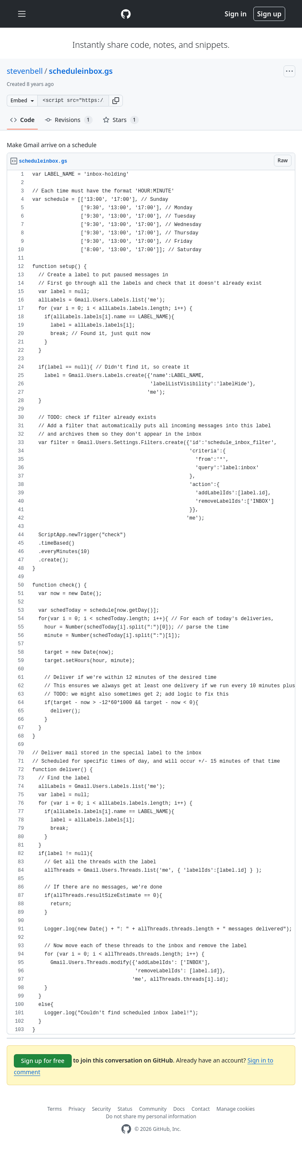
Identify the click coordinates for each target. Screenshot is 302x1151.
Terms (54, 1108)
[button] (116, 101)
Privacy (76, 1108)
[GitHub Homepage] (126, 1129)
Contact (201, 1108)
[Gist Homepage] (126, 14)
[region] (151, 602)
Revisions (69, 120)
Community (153, 1108)
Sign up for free (43, 1061)
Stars (121, 120)
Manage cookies (235, 1108)
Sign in (236, 13)
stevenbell (25, 71)
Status (124, 1108)
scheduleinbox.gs (81, 71)
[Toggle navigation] (22, 14)
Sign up (269, 13)
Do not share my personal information (151, 1116)
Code (22, 120)
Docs (179, 1108)
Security (101, 1108)
